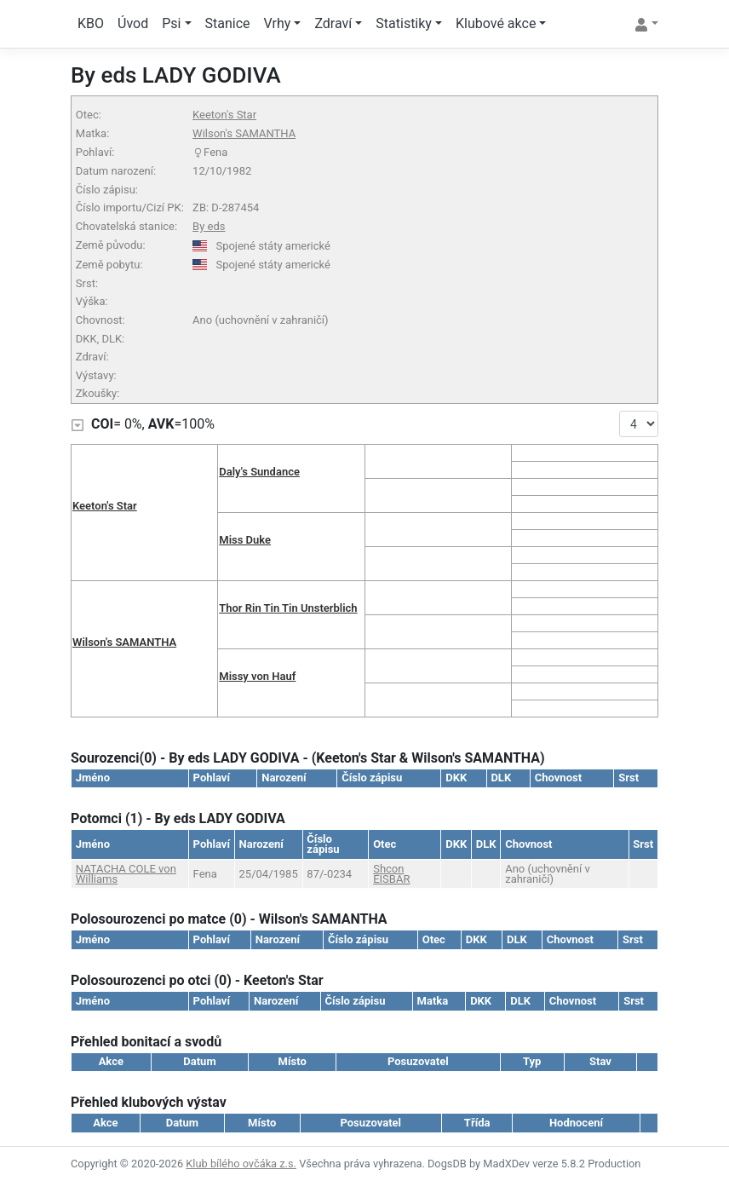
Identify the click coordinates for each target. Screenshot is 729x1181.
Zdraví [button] (333, 23)
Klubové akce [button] (496, 23)
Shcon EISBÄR (391, 873)
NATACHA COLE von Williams (126, 873)
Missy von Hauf (257, 676)
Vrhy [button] (277, 23)
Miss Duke (245, 539)
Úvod (133, 23)
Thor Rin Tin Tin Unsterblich (288, 608)
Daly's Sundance (259, 471)
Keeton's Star (224, 114)
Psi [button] (171, 23)
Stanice (227, 23)
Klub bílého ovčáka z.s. (241, 1163)
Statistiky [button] (404, 23)
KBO (90, 23)
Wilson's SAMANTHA (244, 133)
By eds (208, 226)
